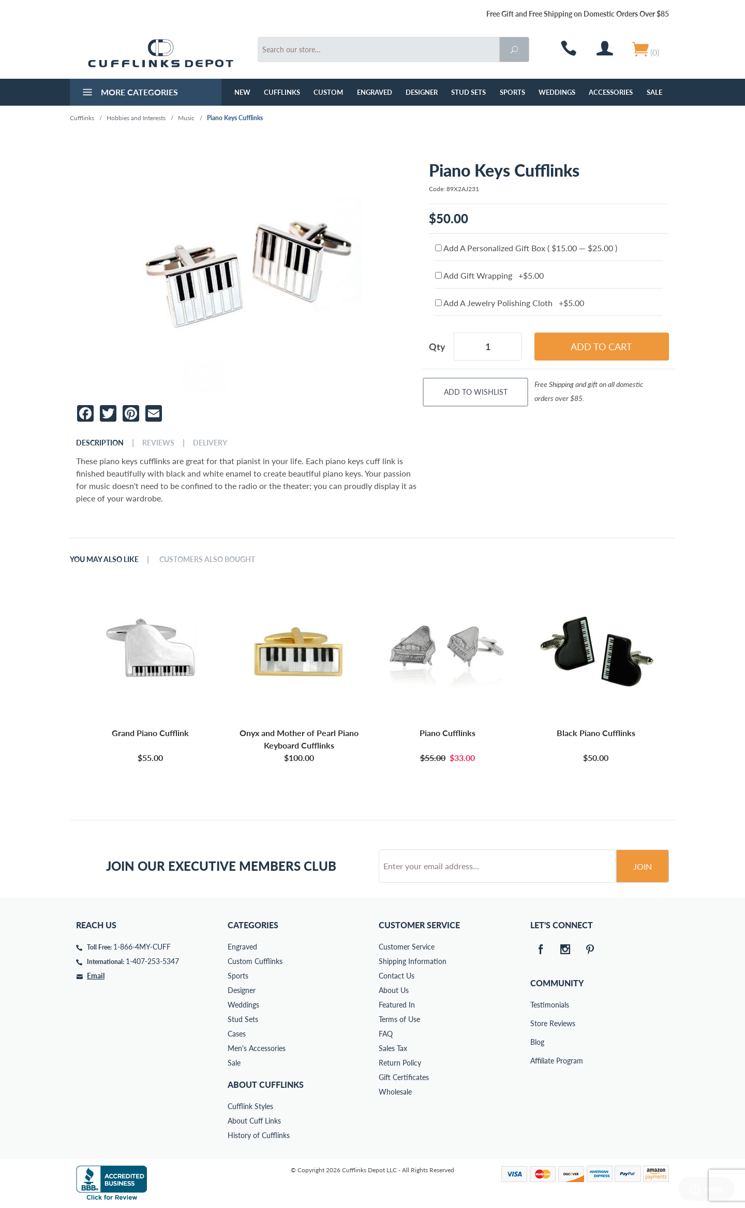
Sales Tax (393, 1048)
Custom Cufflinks (255, 961)
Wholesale (395, 1091)
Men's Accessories (257, 1048)
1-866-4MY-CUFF (142, 946)
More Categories (129, 93)
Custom (328, 92)
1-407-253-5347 (152, 961)
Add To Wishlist (476, 391)
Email (96, 975)
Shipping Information (412, 961)
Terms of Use (399, 1019)
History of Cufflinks (259, 1135)
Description (100, 443)
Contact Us (396, 975)
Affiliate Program (537, 1060)
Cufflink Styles (250, 1106)
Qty (437, 346)
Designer (422, 92)
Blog (537, 1042)
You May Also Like (104, 559)
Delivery (210, 443)
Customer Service (407, 946)
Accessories (611, 92)
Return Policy (400, 1062)
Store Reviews (537, 1023)
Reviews (158, 443)
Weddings (557, 92)
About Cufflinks (266, 1084)
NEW (242, 92)
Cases (237, 1033)
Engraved (374, 92)
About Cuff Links (254, 1120)
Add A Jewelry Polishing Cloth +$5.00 (509, 303)
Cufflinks (282, 92)
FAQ (386, 1033)
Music (186, 118)
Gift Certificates (404, 1077)
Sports (512, 92)
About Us (394, 990)
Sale (654, 92)
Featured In (397, 1004)
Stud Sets (468, 92)
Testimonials (537, 1004)
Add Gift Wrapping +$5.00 (489, 275)
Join (642, 866)
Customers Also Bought (207, 559)
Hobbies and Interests (136, 118)
